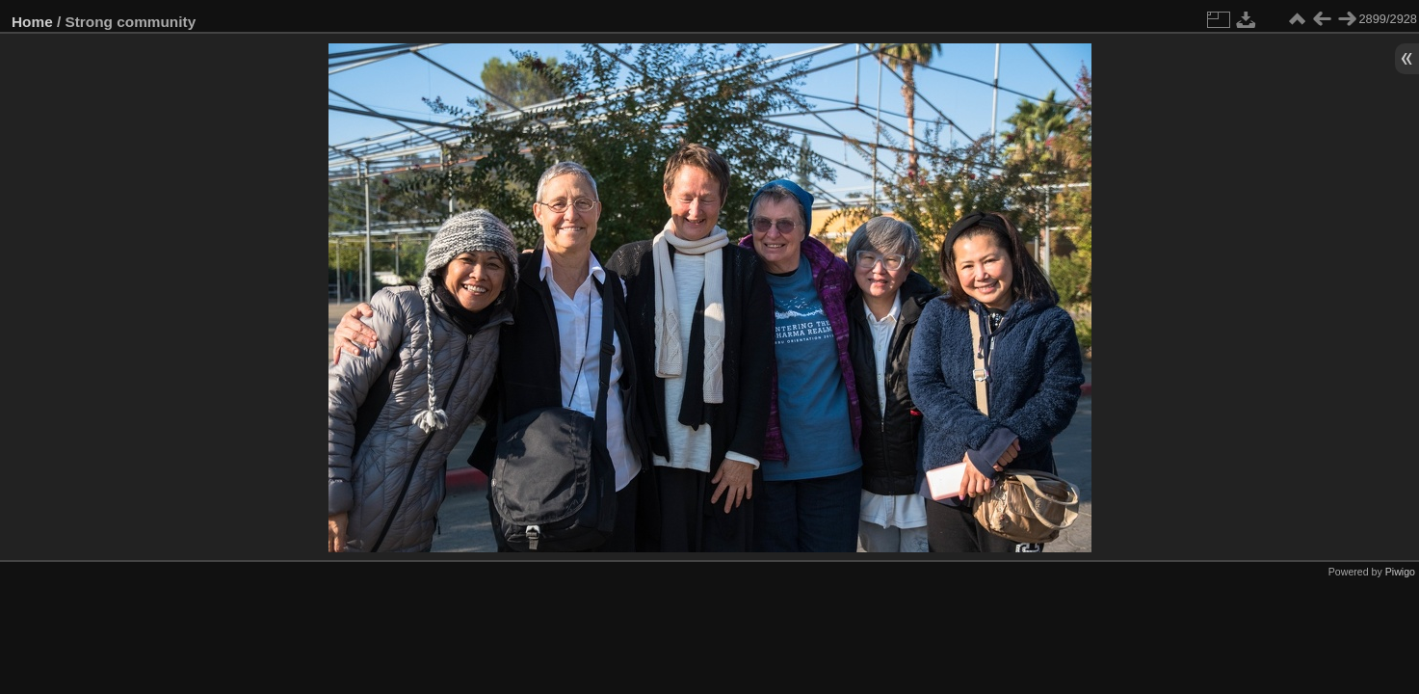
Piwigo (1400, 571)
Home (32, 21)
